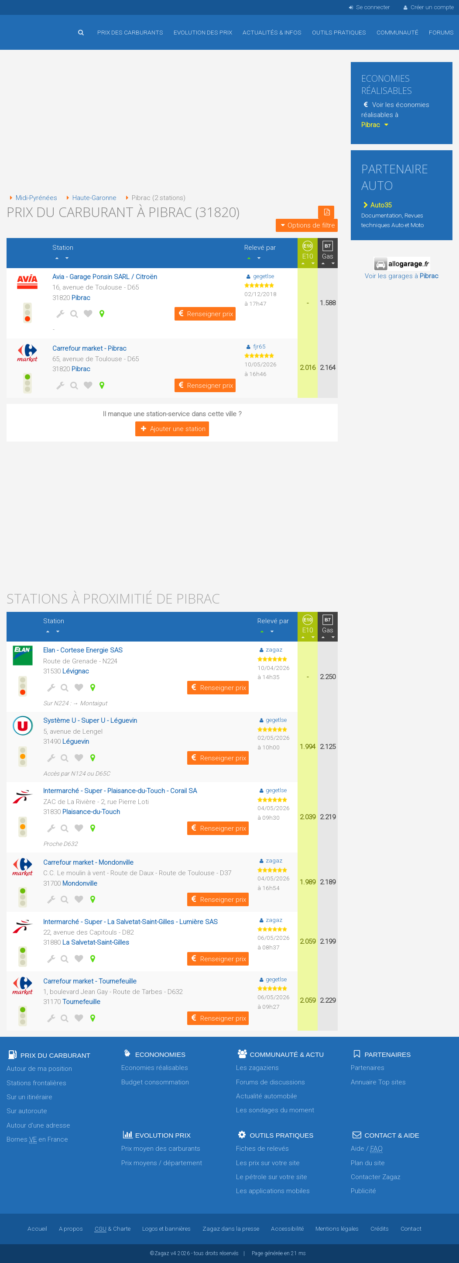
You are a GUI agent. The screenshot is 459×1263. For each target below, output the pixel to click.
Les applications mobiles (273, 1191)
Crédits (379, 1228)
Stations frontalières (36, 1083)
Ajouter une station (172, 429)
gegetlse (259, 276)
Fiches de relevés (262, 1149)
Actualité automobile (266, 1096)
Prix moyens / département (161, 1163)
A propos (70, 1228)
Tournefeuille (81, 1002)
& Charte (112, 1228)
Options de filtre (306, 225)
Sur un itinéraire (29, 1097)
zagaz (269, 649)
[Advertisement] (172, 122)
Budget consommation (155, 1082)
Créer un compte (428, 6)
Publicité (363, 1191)
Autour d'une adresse (38, 1125)
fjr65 (254, 346)
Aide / (367, 1149)
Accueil (34, 25)
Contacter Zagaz (376, 1177)
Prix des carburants (130, 32)
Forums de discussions (270, 1082)
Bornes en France (37, 1139)
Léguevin (75, 741)
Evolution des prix (203, 32)
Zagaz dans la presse (230, 1228)
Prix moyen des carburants (160, 1149)
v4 (173, 1253)
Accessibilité (287, 1228)
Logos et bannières (166, 1228)
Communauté (397, 32)
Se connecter (368, 6)
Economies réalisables (154, 1068)
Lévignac (75, 671)
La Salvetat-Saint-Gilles (95, 942)
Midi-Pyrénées (32, 198)
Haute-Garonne (90, 198)
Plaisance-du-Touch (91, 812)
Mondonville (80, 883)
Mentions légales (336, 1228)
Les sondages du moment (275, 1110)
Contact (410, 1228)
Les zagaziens (257, 1068)
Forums (441, 32)
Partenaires (367, 1068)
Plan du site (368, 1163)
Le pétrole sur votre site (271, 1177)
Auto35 (376, 205)
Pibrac (81, 298)
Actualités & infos (272, 32)
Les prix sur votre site (268, 1163)
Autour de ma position (39, 1069)
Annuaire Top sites (378, 1082)
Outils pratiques (339, 32)
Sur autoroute (27, 1111)
